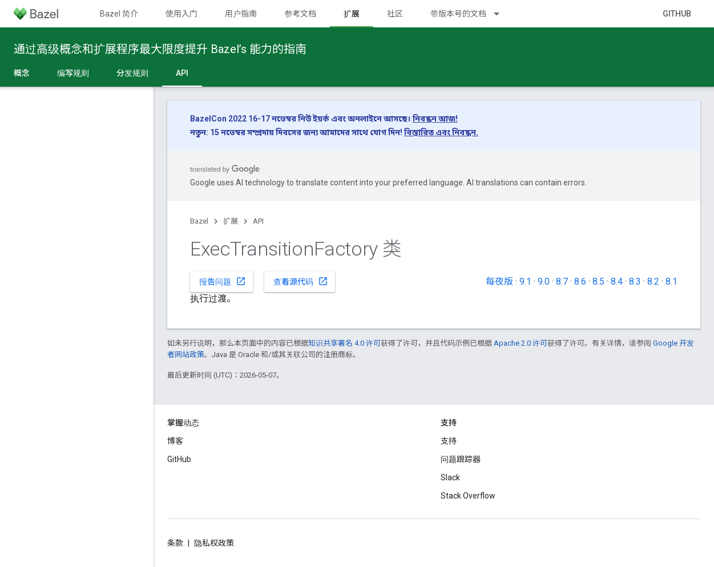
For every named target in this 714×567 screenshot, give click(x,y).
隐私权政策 (214, 543)
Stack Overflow (468, 495)
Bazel (199, 221)
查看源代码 (300, 281)
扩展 (230, 221)
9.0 (544, 281)
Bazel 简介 (119, 13)
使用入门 (181, 13)
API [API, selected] (182, 73)
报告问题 (222, 281)
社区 (395, 13)
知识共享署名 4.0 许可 (344, 343)
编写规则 (73, 73)
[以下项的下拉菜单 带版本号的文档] (501, 13)
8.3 (635, 281)
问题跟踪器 (461, 459)
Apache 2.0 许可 (520, 343)
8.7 (562, 281)
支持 (449, 441)
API (258, 221)
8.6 (580, 281)
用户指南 (241, 13)
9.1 (525, 281)
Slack (450, 477)
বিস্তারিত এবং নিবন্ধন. (441, 132)
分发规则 (132, 73)
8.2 (653, 281)
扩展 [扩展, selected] (352, 13)
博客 (175, 441)
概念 (22, 73)
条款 (175, 543)
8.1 (671, 281)
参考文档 (300, 13)
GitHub (677, 13)
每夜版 (499, 281)
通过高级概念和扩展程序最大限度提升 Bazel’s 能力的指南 (160, 49)
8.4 (617, 281)
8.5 (598, 281)
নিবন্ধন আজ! (435, 118)
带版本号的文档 (458, 13)
